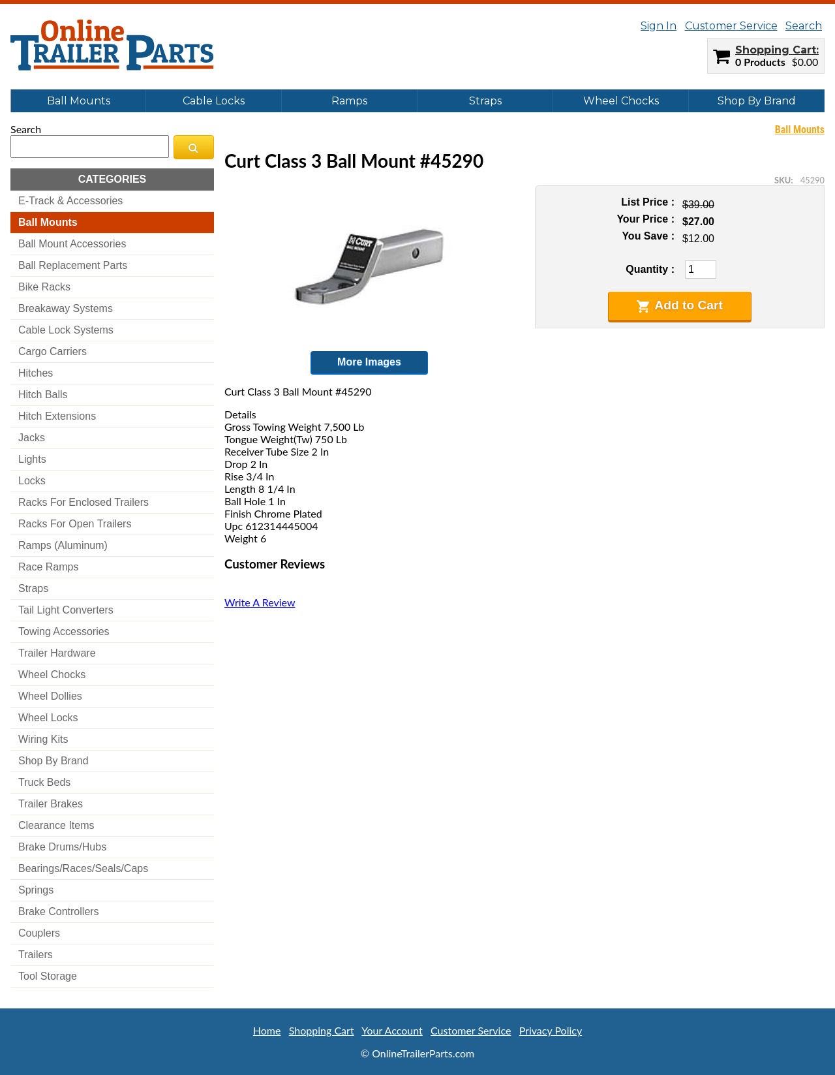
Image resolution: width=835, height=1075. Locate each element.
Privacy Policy (551, 1030)
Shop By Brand (757, 101)
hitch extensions (57, 416)
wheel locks (48, 717)
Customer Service (731, 26)
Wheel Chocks (621, 101)
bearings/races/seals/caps (83, 868)
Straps (485, 101)
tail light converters (66, 609)
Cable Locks (214, 101)
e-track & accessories (70, 200)
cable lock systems (66, 329)
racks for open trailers (74, 523)
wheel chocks (51, 674)
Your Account (391, 1030)
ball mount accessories (72, 243)
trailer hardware (57, 653)
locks (32, 480)
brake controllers (58, 911)
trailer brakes (50, 803)
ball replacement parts (72, 265)
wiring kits (43, 739)
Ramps (349, 101)
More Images (369, 361)
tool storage (47, 976)
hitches (35, 373)
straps (33, 588)
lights (32, 459)
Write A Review (259, 602)
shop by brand (53, 760)
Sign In (658, 26)
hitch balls (43, 394)
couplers (39, 933)
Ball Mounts (78, 101)
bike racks (44, 286)
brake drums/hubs (62, 846)
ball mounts (48, 222)
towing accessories (64, 631)
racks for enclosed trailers (83, 502)
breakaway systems (65, 308)
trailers (35, 954)
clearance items (56, 825)
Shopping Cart (775, 50)
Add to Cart (680, 305)
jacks (31, 437)
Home (267, 1030)
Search (803, 26)
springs (35, 890)
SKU (782, 180)
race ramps (48, 566)
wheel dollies (50, 696)
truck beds (44, 782)
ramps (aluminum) (63, 545)
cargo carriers (52, 351)
